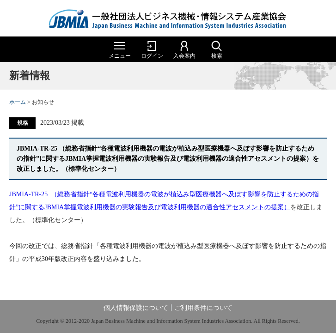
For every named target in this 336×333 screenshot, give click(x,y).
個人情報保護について (136, 307)
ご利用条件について (203, 307)
